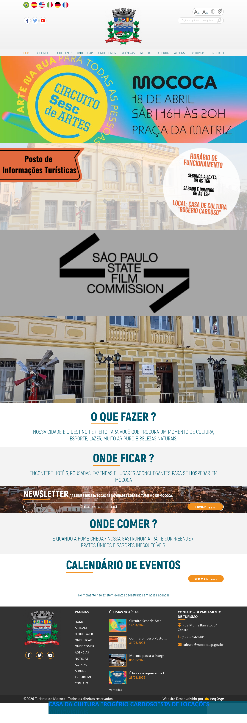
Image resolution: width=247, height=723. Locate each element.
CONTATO (218, 53)
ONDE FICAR (85, 53)
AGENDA (163, 53)
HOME (27, 53)
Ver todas (115, 690)
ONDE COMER (107, 53)
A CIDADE (43, 53)
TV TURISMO (198, 53)
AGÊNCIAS (128, 53)
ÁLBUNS (179, 53)
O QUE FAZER (62, 53)
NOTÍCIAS (146, 53)
